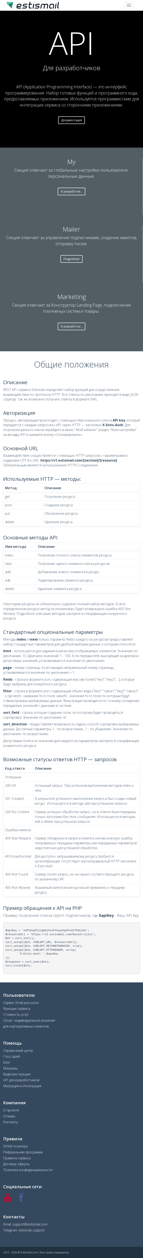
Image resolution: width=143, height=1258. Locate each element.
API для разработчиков (21, 1080)
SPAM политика (15, 1146)
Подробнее (71, 259)
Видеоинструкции (17, 1074)
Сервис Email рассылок (21, 1002)
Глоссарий (11, 1056)
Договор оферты (16, 1164)
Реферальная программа (23, 1152)
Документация (71, 120)
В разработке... (71, 191)
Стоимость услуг (16, 1014)
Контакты (10, 1122)
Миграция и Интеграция (22, 1086)
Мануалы (10, 1068)
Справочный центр (18, 1050)
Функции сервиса (16, 1008)
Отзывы (9, 1116)
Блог (6, 1062)
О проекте (11, 1110)
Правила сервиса (17, 1158)
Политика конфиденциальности (27, 1170)
